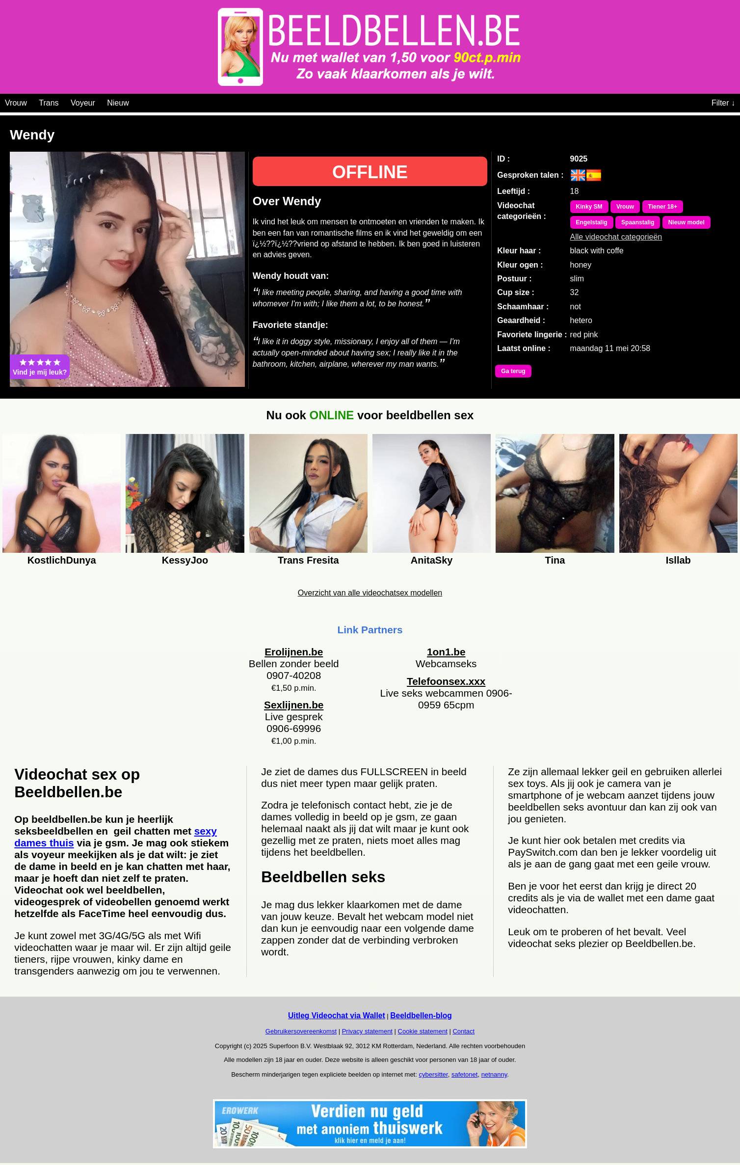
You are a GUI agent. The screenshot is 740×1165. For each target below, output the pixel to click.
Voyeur (83, 103)
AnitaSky (432, 560)
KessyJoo (185, 560)
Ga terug (513, 371)
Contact (463, 1031)
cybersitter (433, 1074)
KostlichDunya (61, 560)
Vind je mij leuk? (40, 366)
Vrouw (16, 103)
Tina (555, 560)
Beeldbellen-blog (421, 1015)
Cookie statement (423, 1031)
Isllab (678, 560)
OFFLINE (370, 172)
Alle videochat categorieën (616, 237)
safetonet (464, 1074)
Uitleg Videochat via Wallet (336, 1015)
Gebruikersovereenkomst (301, 1031)
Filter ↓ (723, 103)
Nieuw (118, 103)
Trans (48, 103)
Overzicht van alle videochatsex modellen (370, 593)
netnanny (494, 1074)
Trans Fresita (308, 560)
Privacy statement (367, 1031)
